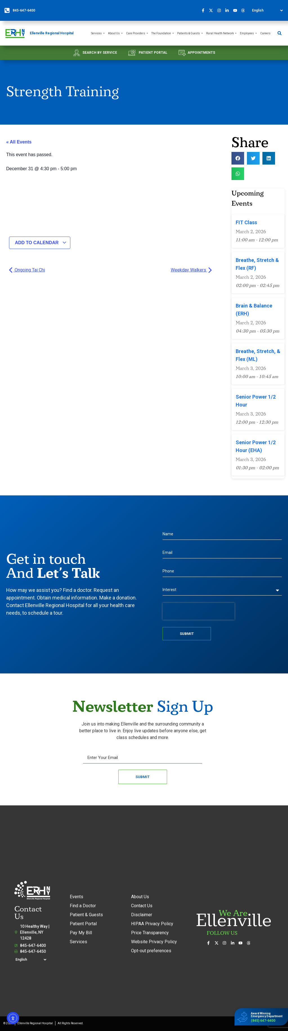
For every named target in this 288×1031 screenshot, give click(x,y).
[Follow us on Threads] (245, 10)
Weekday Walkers (191, 270)
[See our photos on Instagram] (220, 10)
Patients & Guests (190, 33)
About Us (115, 33)
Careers (265, 33)
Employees (248, 33)
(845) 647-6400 (263, 1021)
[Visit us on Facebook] (204, 10)
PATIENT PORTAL (153, 53)
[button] (279, 33)
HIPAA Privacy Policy (152, 923)
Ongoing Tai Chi (27, 270)
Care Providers (137, 33)
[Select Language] (267, 10)
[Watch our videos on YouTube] (236, 10)
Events (76, 896)
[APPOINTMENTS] (182, 52)
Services (98, 33)
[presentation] (199, 611)
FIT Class (246, 222)
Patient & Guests (86, 914)
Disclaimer (141, 914)
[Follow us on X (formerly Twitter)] (213, 10)
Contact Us (141, 905)
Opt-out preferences (151, 950)
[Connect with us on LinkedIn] (229, 10)
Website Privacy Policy (154, 941)
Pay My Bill (81, 932)
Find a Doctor (83, 905)
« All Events (19, 142)
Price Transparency (150, 932)
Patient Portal (83, 923)
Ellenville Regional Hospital (51, 33)
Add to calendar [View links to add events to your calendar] (41, 242)
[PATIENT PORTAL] (131, 52)
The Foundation (162, 33)
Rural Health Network (221, 33)
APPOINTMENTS (201, 53)
